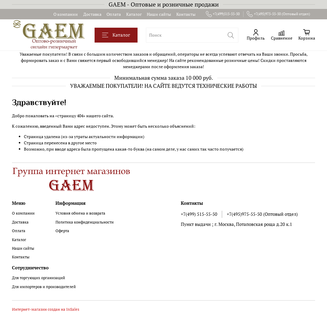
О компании (65, 14)
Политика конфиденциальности (84, 222)
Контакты (185, 14)
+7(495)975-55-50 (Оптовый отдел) (278, 14)
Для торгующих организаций (38, 277)
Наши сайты (159, 14)
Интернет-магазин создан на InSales (45, 309)
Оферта (62, 230)
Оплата (114, 14)
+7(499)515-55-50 (223, 14)
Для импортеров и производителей (44, 286)
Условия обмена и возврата (80, 213)
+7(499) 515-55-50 (199, 214)
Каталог (134, 14)
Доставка (92, 14)
